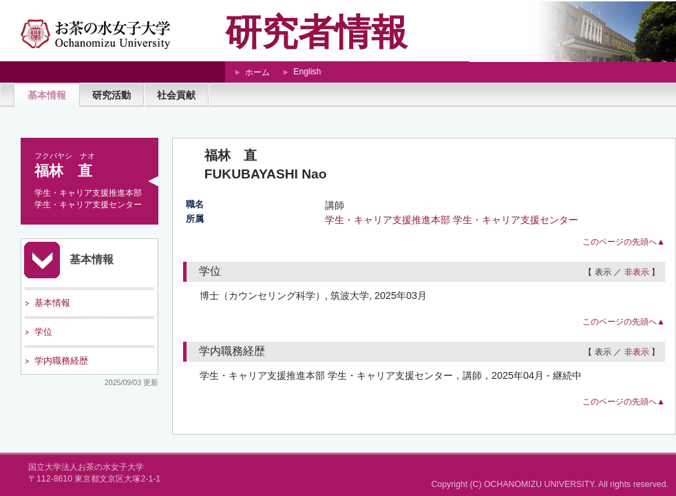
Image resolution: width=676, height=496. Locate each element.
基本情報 (47, 95)
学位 (43, 332)
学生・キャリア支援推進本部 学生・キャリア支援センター (451, 219)
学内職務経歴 (61, 360)
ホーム (257, 72)
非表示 (636, 272)
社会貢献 (176, 95)
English (307, 71)
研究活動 (111, 95)
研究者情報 (316, 32)
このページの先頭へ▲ (623, 242)
